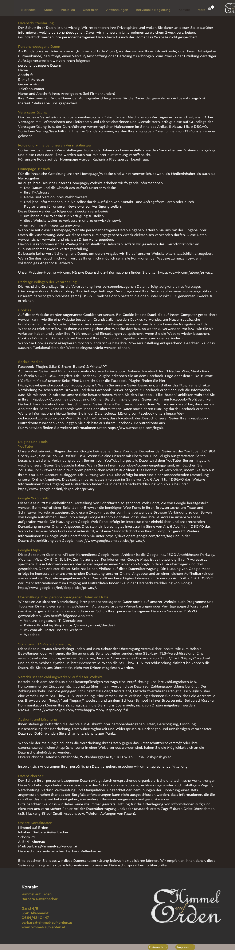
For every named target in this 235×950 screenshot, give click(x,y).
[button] (211, 7)
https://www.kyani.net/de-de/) (89, 625)
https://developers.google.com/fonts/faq (139, 536)
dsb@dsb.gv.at (159, 757)
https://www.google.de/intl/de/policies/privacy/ (57, 588)
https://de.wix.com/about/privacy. (185, 272)
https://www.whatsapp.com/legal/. (136, 428)
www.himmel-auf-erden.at (43, 927)
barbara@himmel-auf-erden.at (52, 846)
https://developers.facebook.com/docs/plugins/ (57, 385)
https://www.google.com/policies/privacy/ (109, 541)
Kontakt (30, 886)
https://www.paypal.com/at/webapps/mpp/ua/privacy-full (81, 710)
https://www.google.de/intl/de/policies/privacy (56, 489)
